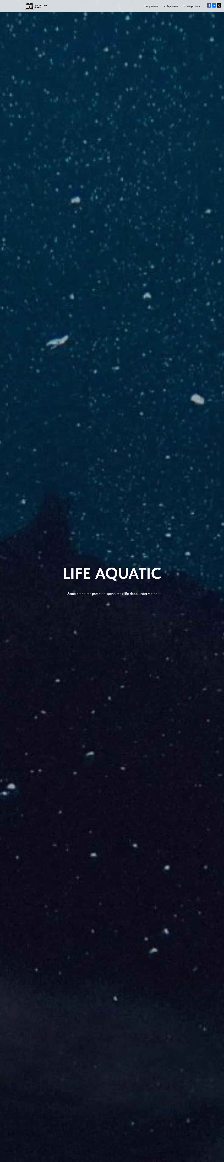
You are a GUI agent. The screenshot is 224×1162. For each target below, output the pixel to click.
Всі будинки (170, 6)
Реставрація (190, 6)
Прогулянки (150, 6)
